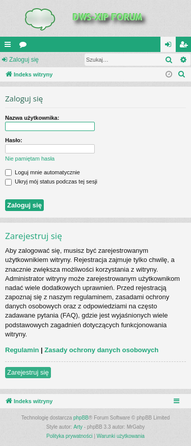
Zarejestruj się (28, 372)
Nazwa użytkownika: (32, 118)
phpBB (81, 418)
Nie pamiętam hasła (29, 158)
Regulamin (22, 350)
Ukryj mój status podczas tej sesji (51, 181)
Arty (78, 427)
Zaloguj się (24, 59)
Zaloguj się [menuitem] (170, 46)
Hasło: (13, 140)
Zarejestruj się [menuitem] (185, 46)
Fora (25, 46)
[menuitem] (181, 74)
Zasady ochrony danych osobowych (101, 350)
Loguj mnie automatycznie (42, 172)
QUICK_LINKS (9, 46)
